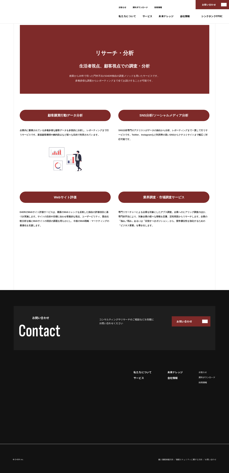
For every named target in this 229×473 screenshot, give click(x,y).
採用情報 (158, 7)
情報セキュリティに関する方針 (189, 459)
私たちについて (127, 16)
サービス (147, 16)
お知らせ (122, 7)
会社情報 (185, 16)
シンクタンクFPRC (212, 16)
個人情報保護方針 (165, 459)
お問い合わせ (209, 4)
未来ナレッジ (166, 16)
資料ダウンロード (140, 7)
